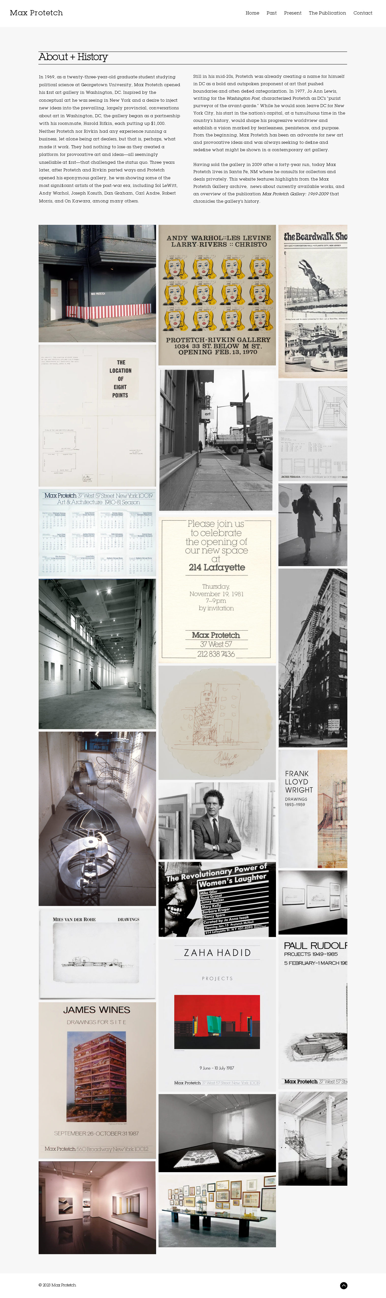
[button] (271, 13)
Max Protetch (36, 13)
